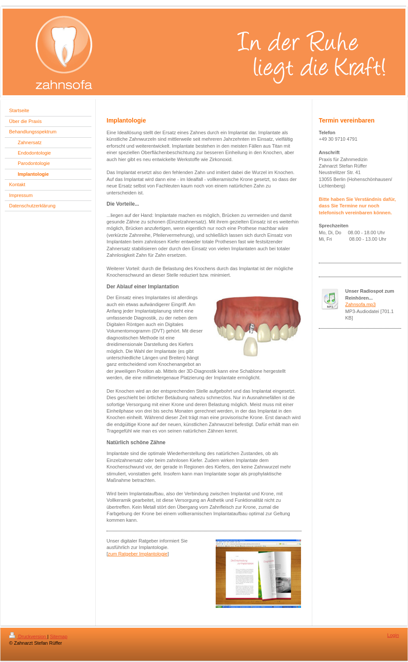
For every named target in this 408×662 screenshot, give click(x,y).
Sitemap (58, 636)
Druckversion (28, 636)
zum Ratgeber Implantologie (138, 553)
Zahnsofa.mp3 (360, 304)
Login (393, 635)
